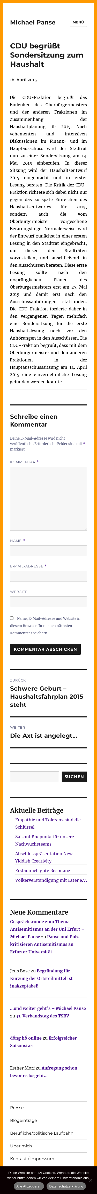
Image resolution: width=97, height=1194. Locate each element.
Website (19, 592)
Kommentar (24, 462)
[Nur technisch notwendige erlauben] (90, 1180)
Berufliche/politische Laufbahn (41, 1133)
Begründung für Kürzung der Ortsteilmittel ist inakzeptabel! (41, 978)
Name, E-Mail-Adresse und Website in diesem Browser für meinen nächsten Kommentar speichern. (45, 625)
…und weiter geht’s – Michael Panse (48, 1008)
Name (17, 541)
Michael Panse (33, 22)
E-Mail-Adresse (28, 566)
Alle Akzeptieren (28, 1186)
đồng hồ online (26, 1038)
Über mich (21, 1145)
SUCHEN (74, 776)
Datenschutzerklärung (66, 1186)
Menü (78, 22)
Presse (17, 1107)
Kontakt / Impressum (32, 1158)
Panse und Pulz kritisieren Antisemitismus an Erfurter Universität (44, 944)
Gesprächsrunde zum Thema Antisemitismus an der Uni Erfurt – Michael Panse (47, 929)
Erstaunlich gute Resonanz (42, 870)
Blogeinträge (23, 1120)
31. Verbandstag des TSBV (42, 1015)
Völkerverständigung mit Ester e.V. (51, 880)
